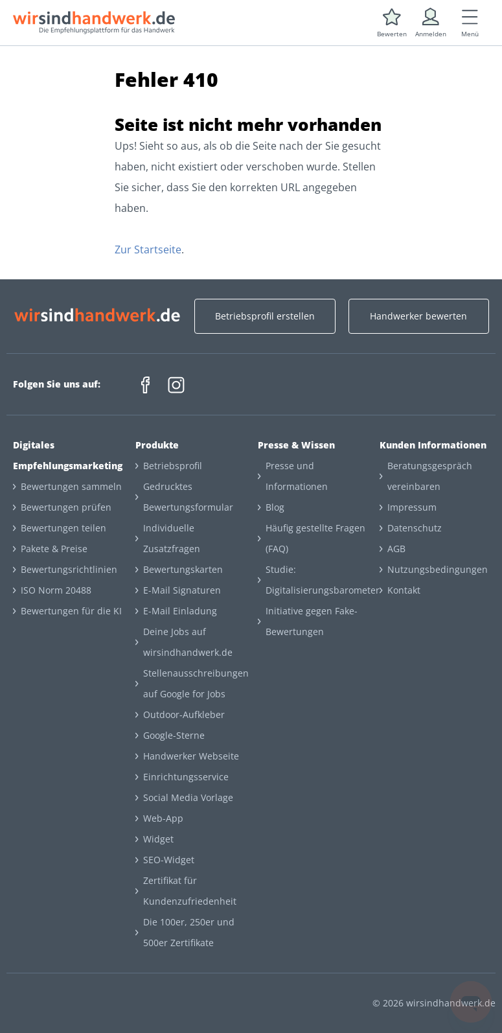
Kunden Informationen (433, 445)
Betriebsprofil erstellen (265, 316)
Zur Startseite (148, 249)
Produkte (157, 445)
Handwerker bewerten (418, 316)
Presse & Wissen (296, 445)
